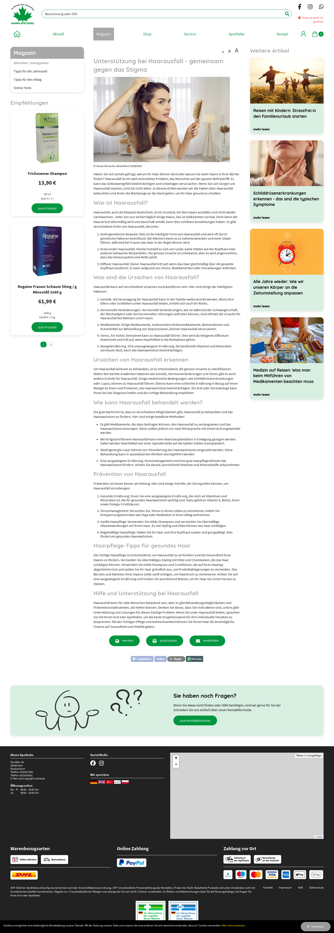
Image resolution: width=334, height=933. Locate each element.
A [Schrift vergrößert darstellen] (229, 51)
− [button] (176, 765)
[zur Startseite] (17, 34)
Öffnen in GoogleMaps (309, 755)
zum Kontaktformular (195, 720)
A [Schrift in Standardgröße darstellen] (223, 51)
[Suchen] (285, 14)
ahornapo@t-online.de (32, 778)
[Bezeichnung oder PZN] (167, 14)
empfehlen (211, 640)
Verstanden (317, 926)
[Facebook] (299, 7)
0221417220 (26, 771)
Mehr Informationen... (234, 925)
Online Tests (22, 88)
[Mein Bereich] (303, 34)
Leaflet (318, 837)
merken (127, 640)
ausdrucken (168, 640)
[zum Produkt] (47, 208)
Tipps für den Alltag (28, 79)
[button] (149, 659)
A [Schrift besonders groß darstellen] (236, 50)
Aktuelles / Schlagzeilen (31, 63)
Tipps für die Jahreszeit (30, 71)
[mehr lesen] (261, 129)
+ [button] (176, 758)
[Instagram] (310, 7)
